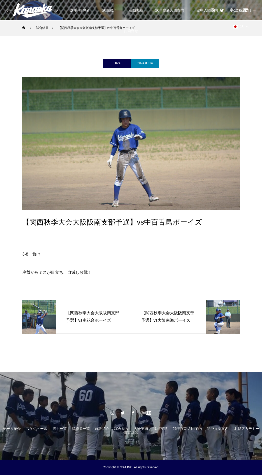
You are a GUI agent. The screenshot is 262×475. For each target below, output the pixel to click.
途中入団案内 (207, 10)
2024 (117, 63)
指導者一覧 (81, 429)
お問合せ (131, 31)
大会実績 (141, 429)
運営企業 (131, 432)
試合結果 (121, 429)
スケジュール (36, 429)
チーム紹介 (12, 429)
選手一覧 (59, 429)
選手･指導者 (80, 10)
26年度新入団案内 (169, 10)
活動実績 (136, 10)
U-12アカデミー (246, 429)
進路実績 (160, 429)
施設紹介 (109, 10)
